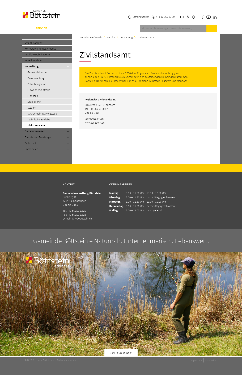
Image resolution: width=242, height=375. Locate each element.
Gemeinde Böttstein (91, 37)
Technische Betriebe (38, 119)
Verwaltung (32, 66)
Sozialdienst (34, 101)
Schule (77, 28)
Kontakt (104, 28)
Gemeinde (59, 28)
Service (41, 28)
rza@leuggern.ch (94, 118)
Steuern (31, 107)
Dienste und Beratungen (38, 137)
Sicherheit (30, 143)
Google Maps (92, 112)
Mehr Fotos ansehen (121, 352)
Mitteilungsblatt (34, 60)
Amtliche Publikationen (38, 54)
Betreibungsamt (36, 84)
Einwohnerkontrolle (38, 90)
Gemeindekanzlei (37, 72)
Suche (211, 28)
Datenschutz (211, 360)
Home (26, 28)
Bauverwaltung (35, 78)
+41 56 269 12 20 (76, 210)
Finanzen (32, 95)
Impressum (196, 360)
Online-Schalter (34, 42)
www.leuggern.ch (94, 122)
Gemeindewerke (34, 131)
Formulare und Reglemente (40, 48)
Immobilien (31, 149)
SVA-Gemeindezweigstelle (42, 113)
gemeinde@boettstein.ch (77, 218)
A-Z (90, 28)
